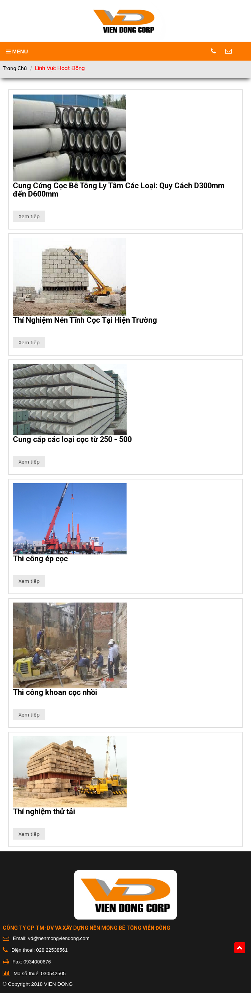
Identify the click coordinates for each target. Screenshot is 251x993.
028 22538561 (51, 950)
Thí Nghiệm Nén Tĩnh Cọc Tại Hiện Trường (85, 320)
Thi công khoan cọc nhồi (55, 692)
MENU (17, 51)
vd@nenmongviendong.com (58, 938)
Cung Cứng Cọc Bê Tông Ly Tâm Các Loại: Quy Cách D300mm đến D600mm (118, 189)
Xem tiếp (29, 216)
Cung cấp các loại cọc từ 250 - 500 (72, 439)
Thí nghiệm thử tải (44, 811)
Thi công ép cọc (40, 558)
